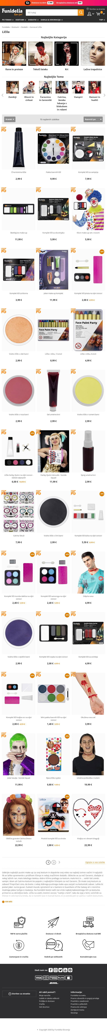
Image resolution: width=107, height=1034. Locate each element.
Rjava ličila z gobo (53, 778)
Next (104, 95)
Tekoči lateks (40, 69)
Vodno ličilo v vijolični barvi (19, 657)
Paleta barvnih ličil (53, 172)
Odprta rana (88, 596)
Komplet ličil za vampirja (88, 172)
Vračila (42, 1004)
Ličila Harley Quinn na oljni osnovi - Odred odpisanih (18, 476)
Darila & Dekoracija (51, 19)
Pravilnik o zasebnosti (80, 1001)
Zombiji (12, 97)
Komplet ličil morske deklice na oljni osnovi (18, 597)
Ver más (8, 901)
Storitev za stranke (19, 993)
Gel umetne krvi (53, 414)
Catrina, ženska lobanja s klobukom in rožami (62, 103)
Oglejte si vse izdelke (95, 862)
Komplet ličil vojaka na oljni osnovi (53, 657)
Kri (66, 69)
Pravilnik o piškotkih (79, 1004)
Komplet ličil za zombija (88, 657)
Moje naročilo (44, 995)
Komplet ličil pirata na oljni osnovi (88, 293)
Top (101, 19)
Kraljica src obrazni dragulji (88, 838)
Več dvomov (44, 1007)
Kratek (9, 119)
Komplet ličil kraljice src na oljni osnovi (18, 718)
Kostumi (20, 19)
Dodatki (32, 19)
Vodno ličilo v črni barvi (53, 535)
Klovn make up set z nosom (88, 232)
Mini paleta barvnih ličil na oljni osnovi (53, 718)
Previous (2, 95)
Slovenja (74, 1012)
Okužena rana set (88, 717)
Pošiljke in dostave (46, 1001)
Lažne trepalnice (93, 69)
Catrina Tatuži (18, 535)
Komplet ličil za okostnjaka (53, 232)
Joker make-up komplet (53, 293)
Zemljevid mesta (77, 1010)
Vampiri (78, 97)
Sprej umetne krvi (88, 475)
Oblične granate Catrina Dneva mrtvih (18, 840)
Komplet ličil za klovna (19, 293)
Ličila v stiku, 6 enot (88, 354)
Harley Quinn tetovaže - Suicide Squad (53, 476)
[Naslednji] (59, 862)
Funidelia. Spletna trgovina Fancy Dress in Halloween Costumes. (12, 12)
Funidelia (6, 27)
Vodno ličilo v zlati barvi (18, 354)
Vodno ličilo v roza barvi (19, 414)
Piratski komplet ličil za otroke (53, 838)
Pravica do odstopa (79, 1007)
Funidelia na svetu (78, 995)
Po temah (6, 19)
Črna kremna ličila (18, 172)
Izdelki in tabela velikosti (49, 998)
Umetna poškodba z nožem (88, 778)
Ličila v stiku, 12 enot (53, 354)
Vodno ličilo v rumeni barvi (88, 414)
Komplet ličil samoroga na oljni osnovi (53, 597)
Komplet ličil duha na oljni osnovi (88, 535)
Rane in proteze (14, 69)
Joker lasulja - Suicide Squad (18, 778)
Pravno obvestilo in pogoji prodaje (85, 998)
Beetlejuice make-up (18, 232)
